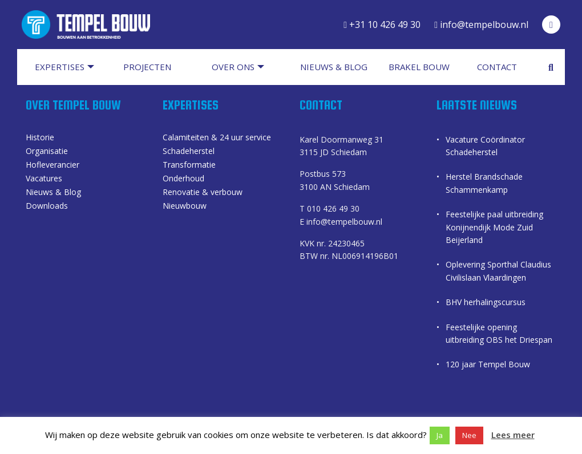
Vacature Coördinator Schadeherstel (485, 145)
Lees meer (513, 434)
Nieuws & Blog (53, 192)
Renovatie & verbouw (202, 192)
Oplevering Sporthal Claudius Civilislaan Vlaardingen (498, 270)
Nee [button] (469, 435)
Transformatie (189, 165)
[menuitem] (70, 67)
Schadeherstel (189, 151)
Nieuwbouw (185, 206)
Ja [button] (439, 435)
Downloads (47, 206)
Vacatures (44, 179)
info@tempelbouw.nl (481, 24)
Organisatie (47, 151)
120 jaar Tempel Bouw (488, 364)
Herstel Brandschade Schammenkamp (484, 182)
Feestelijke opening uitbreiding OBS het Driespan (499, 333)
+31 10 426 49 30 (382, 24)
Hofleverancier (52, 165)
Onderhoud (183, 179)
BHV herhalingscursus (486, 302)
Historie (40, 138)
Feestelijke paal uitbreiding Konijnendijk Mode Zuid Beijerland (494, 227)
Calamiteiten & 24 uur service (217, 138)
